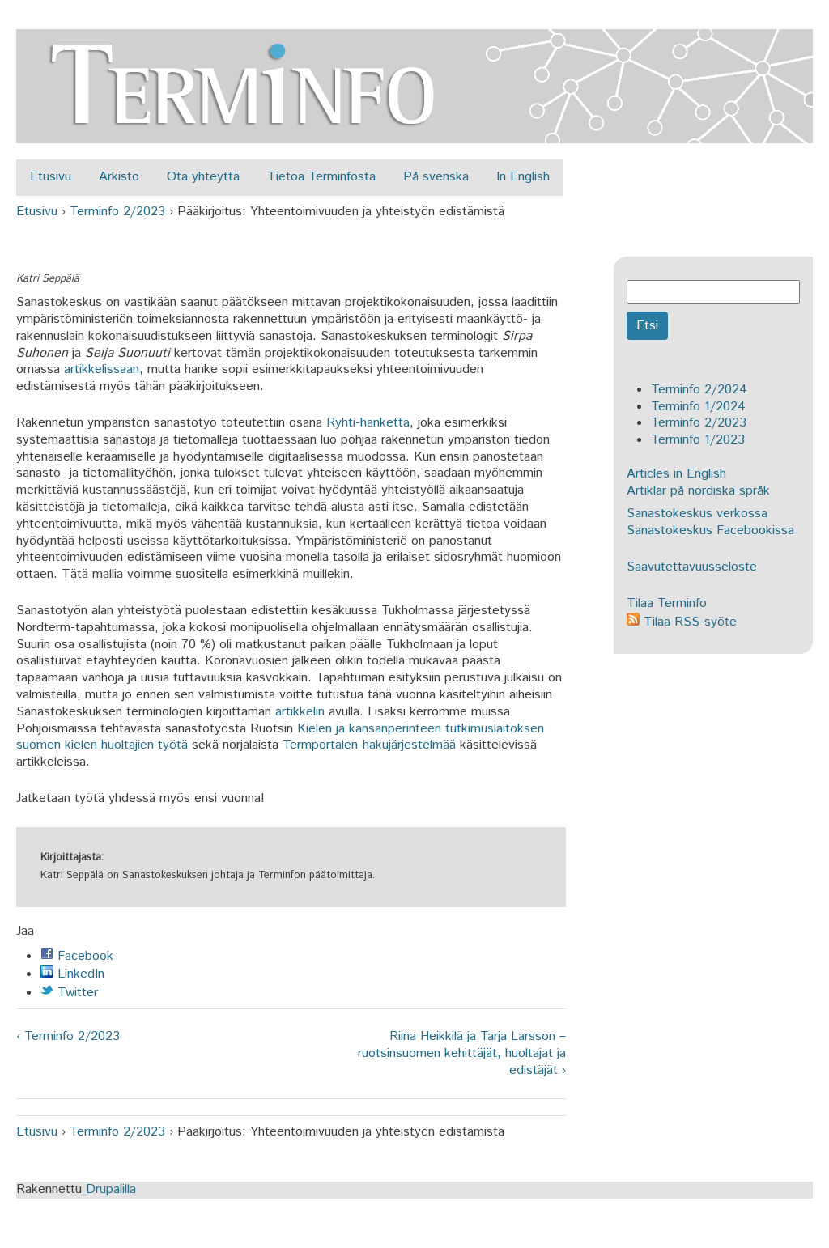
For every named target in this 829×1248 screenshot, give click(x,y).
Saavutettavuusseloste (692, 567)
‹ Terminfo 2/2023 (68, 1037)
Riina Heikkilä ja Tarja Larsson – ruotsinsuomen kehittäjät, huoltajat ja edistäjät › (462, 1054)
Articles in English (676, 474)
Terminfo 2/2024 (699, 389)
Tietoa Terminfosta (321, 177)
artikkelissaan (101, 369)
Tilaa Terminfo (667, 603)
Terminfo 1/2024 (698, 406)
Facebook (76, 956)
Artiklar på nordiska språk (698, 491)
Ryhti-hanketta (368, 423)
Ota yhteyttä (203, 177)
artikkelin (300, 712)
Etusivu (50, 177)
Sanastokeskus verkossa (697, 513)
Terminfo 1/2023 (698, 440)
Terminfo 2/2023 (117, 211)
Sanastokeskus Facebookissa (710, 530)
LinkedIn (72, 974)
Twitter (69, 992)
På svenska (436, 177)
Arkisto (119, 177)
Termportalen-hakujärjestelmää (369, 745)
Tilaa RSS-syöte (682, 622)
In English (523, 177)
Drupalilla (111, 1189)
